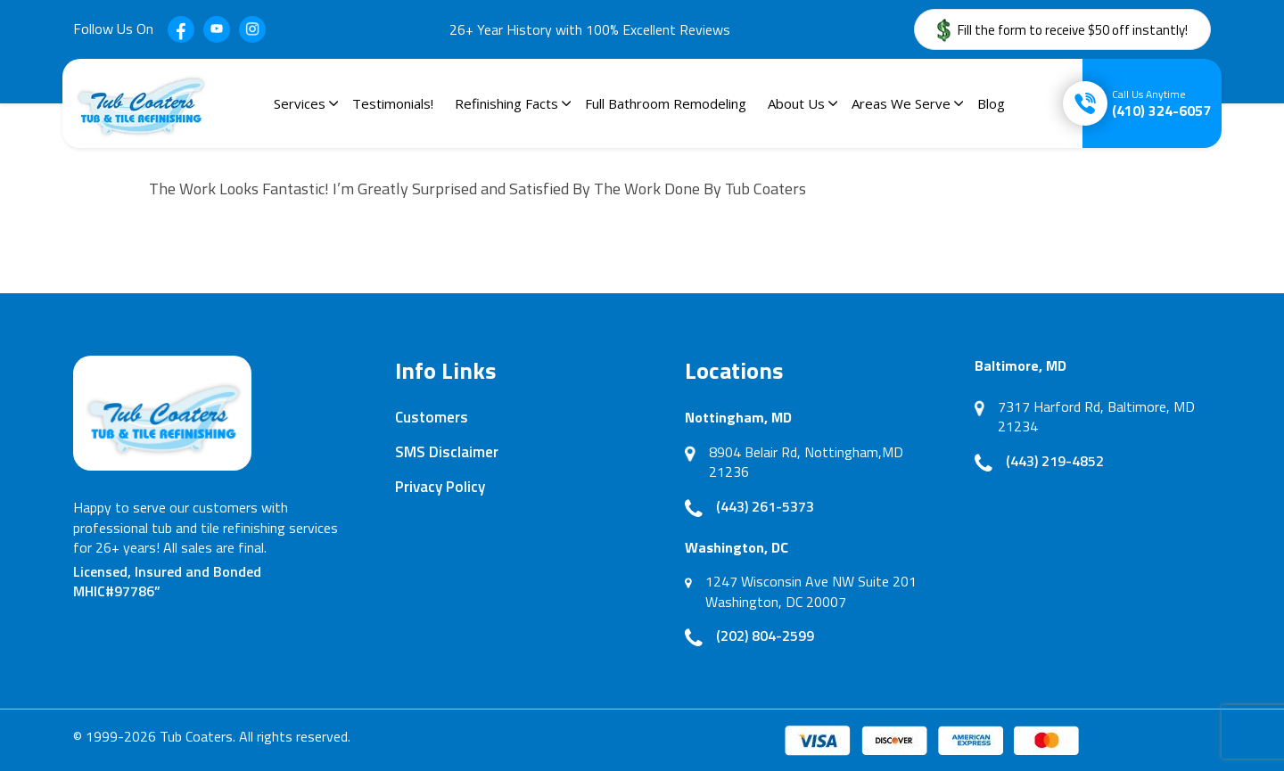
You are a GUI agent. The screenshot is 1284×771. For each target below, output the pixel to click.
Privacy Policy (440, 486)
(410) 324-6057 (1161, 103)
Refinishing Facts (506, 103)
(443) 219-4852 (1055, 461)
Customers (431, 417)
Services (299, 103)
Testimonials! (392, 103)
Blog (991, 103)
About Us (796, 103)
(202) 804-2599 (765, 635)
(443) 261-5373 (765, 506)
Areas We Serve (901, 103)
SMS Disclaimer (446, 451)
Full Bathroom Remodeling (665, 103)
